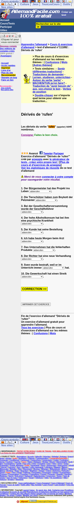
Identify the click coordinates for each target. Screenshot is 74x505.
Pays (14, 472)
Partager (59, 153)
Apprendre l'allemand (34, 44)
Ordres (48, 471)
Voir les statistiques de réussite (40, 168)
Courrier (17, 462)
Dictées (45, 462)
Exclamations (9, 464)
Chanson (31, 458)
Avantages (6, 56)
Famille (19, 464)
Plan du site (7, 72)
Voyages (11, 479)
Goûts (66, 464)
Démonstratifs (61, 462)
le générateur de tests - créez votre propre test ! (45, 161)
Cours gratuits (10, 439)
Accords (30, 456)
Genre (60, 464)
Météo (70, 469)
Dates (30, 462)
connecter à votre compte (57, 176)
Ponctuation (36, 472)
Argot (2, 458)
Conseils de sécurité (18, 492)
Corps (2, 462)
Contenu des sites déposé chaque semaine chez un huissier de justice (36, 494)
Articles (9, 458)
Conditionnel (14, 460)
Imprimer (5, 68)
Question (67, 474)
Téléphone (39, 478)
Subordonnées (39, 476)
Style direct (19, 476)
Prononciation (13, 474)
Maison (64, 467)
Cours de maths (14, 485)
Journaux (25, 467)
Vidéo (46, 478)
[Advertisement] (37, 386)
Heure (43, 465)
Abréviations (21, 456)
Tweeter (48, 153)
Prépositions (34, 474)
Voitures (3, 479)
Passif (2, 472)
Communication (42, 458)
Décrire (52, 462)
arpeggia (37, 159)
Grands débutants (16, 465)
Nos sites (7, 7)
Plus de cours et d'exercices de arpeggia (45, 163)
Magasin (57, 467)
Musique (36, 469)
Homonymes (51, 465)
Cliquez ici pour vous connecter (10, 40)
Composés (4, 460)
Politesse (26, 472)
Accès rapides (8, 65)
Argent (70, 456)
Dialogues (37, 462)
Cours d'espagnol (43, 483)
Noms (17, 471)
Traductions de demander (48, 74)
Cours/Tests (7, 23)
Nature (2, 471)
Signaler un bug (9, 77)
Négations (33, 471)
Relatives (3, 476)
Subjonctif (29, 476)
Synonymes (50, 476)
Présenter (51, 474)
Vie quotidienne (56, 478)
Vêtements (19, 479)
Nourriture (24, 471)
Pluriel (19, 472)
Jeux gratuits (6, 88)
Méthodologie (55, 469)
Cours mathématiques (26, 483)
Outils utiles (25, 485)
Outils (66, 4)
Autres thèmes (42, 65)
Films (34, 464)
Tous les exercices (32, 327)
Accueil (4, 20)
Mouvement (27, 469)
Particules (65, 471)
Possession (46, 472)
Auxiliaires (23, 458)
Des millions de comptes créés (8, 48)
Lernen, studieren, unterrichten (51, 77)
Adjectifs (38, 456)
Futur (49, 464)
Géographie (35, 465)
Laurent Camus (29, 490)
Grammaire (4, 465)
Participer (6, 27)
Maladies (13, 469)
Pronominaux (65, 472)
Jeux (35, 4)
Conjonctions (36, 460)
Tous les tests (11, 478)
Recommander (8, 75)
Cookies (19, 495)
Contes (56, 460)
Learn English (59, 485)
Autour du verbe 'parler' (47, 80)
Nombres (9, 471)
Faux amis (27, 464)
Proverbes (24, 474)
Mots (64, 62)
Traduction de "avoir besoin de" (52, 86)
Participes (56, 471)
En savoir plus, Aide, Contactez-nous (50, 490)
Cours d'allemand (58, 483)
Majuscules (4, 469)
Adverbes (47, 456)
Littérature (49, 467)
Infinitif (71, 465)
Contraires (64, 460)
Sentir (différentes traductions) (49, 70)
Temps (59, 476)
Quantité (59, 474)
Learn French (48, 485)
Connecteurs (47, 460)
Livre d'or (6, 70)
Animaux (63, 456)
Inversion (11, 467)
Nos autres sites (7, 90)
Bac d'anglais (36, 485)
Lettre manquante (36, 467)
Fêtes (54, 464)
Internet (4, 467)
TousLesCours (51, 4)
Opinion (42, 471)
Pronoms (3, 474)
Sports (10, 476)
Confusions (52, 62)
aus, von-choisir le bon (46, 89)
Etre (1, 464)
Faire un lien (7, 80)
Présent (44, 474)
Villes (65, 478)
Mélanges (44, 469)
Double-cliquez (44, 95)
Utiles (3, 30)
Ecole (70, 462)
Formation (41, 464)
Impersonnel (62, 465)
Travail (31, 478)
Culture (24, 4)
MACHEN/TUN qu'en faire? (49, 83)
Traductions (22, 478)
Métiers (64, 469)
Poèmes (55, 472)
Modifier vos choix (30, 495)
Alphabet (55, 456)
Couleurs (9, 462)
